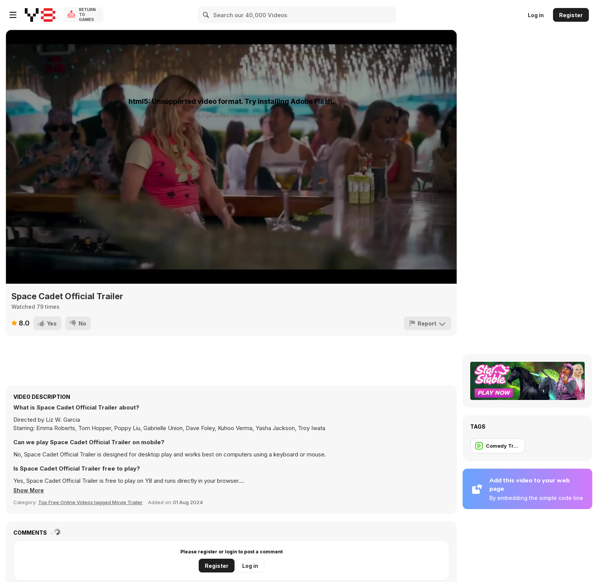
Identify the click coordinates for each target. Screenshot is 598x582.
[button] (29, 490)
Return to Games (87, 15)
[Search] (206, 14)
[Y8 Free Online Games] (40, 15)
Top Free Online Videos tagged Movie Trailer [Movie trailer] (90, 502)
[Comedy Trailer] (497, 445)
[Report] (427, 323)
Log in (536, 15)
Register (571, 15)
